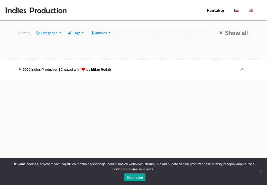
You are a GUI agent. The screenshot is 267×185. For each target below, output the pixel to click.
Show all (232, 33)
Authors (101, 33)
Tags (76, 33)
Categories (49, 33)
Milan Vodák (101, 69)
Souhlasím (135, 177)
